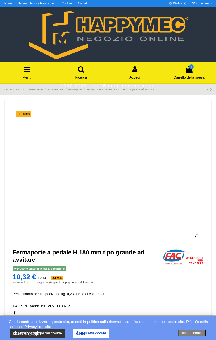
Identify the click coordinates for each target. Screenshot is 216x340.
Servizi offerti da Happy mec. (37, 3)
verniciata (37, 306)
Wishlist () (177, 3)
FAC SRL (20, 306)
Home (8, 3)
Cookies (67, 3)
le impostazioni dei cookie (37, 333)
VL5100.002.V (59, 306)
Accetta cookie (91, 333)
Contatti (83, 3)
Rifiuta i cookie (192, 333)
